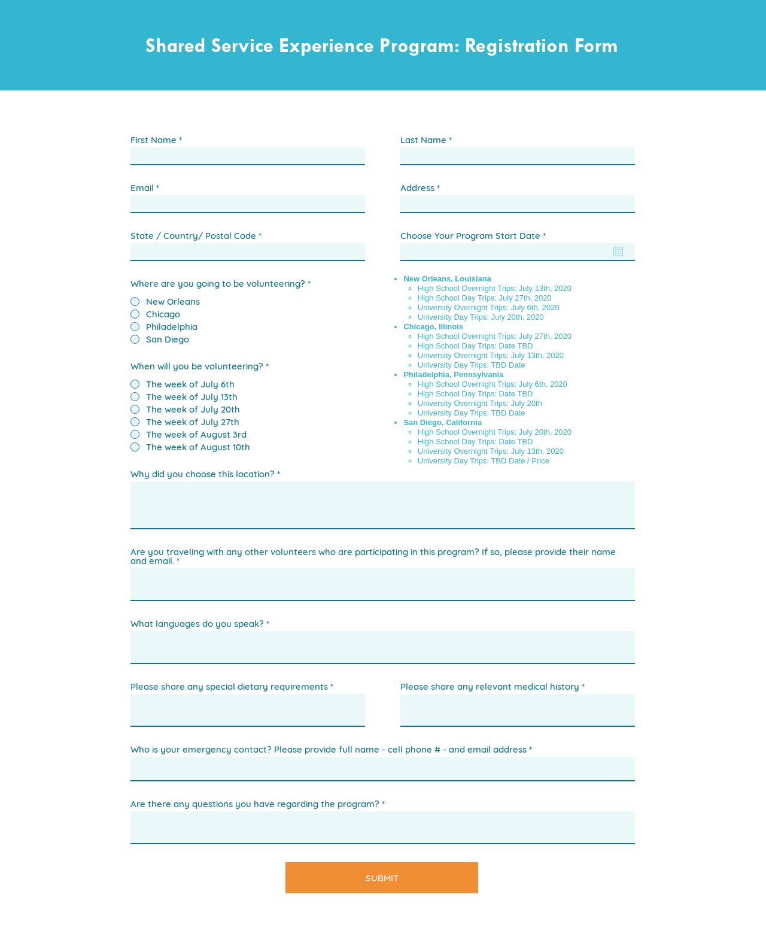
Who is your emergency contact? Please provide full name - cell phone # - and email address (328, 749)
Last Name (423, 139)
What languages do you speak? (197, 623)
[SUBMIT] (381, 877)
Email (142, 187)
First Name (153, 139)
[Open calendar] (618, 251)
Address (417, 187)
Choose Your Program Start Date (475, 235)
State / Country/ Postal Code (193, 235)
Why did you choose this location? (202, 473)
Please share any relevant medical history (489, 686)
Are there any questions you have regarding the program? (254, 803)
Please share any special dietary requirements (229, 686)
